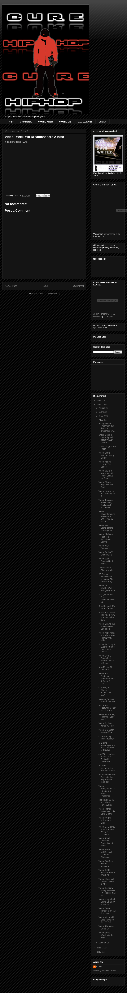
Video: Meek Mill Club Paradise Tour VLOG (106, 919)
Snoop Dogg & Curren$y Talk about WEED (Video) (105, 438)
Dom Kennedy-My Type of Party (106, 607)
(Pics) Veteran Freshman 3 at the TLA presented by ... (106, 427)
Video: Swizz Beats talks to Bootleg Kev (105, 528)
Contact (102, 122)
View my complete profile (104, 970)
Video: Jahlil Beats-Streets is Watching (106, 872)
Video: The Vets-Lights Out (106, 927)
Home (11, 122)
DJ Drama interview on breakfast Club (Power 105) (106, 578)
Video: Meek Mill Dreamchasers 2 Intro (106, 881)
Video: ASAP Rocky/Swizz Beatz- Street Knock (105, 842)
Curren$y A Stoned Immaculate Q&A (104, 691)
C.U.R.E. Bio (65, 122)
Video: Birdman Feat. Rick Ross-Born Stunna (105, 538)
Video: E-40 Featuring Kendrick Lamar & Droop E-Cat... (106, 678)
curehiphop (109, 316)
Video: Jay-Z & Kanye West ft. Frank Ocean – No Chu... (106, 474)
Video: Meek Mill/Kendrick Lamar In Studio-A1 (105, 853)
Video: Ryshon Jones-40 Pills (106, 724)
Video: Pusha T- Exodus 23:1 (105, 553)
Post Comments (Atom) (50, 293)
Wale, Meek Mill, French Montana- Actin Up (106, 598)
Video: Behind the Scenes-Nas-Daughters (106, 626)
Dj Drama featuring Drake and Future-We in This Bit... (106, 746)
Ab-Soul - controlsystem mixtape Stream (106, 768)
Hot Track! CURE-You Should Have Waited (106, 802)
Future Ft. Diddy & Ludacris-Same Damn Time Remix (106, 648)
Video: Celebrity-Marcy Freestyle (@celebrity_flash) (107, 892)
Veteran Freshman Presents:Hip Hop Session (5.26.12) (106, 778)
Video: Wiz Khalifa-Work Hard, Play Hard (106, 588)
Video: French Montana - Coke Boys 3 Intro (106, 811)
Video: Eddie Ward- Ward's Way (105, 935)
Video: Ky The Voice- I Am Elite (104, 820)
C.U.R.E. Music (45, 122)
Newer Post (11, 286)
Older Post (78, 286)
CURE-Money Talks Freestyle (106, 737)
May (101, 420)
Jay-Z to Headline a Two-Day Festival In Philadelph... (106, 758)
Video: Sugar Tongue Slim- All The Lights (106, 910)
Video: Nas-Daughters (104, 547)
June (101, 416)
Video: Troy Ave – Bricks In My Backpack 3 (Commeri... (106, 504)
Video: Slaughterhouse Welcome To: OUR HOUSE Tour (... (106, 516)
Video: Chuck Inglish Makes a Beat (106, 484)
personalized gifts (112, 234)
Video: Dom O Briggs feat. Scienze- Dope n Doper (106, 659)
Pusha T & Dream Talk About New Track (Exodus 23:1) (106, 616)
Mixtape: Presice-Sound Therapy (106, 700)
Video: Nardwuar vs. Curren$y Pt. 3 (106, 493)
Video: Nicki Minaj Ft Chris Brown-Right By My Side (106, 636)
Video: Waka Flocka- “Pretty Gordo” (106, 455)
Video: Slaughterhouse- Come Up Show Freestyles (106, 791)
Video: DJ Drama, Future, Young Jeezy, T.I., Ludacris (106, 830)
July (101, 412)
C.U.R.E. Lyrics (85, 122)
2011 (99, 948)
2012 (99, 404)
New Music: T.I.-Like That (105, 668)
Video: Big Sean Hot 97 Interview (105, 863)
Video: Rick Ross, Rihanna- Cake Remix (106, 717)
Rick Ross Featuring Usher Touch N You (106, 708)
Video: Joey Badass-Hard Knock (105, 561)
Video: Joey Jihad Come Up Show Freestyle (106, 901)
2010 (99, 952)
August (102, 408)
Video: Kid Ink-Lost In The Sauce (105, 464)
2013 (99, 400)
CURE (99, 966)
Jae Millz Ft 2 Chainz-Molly (105, 569)
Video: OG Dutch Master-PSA (106, 731)
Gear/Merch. (26, 122)
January (103, 943)
